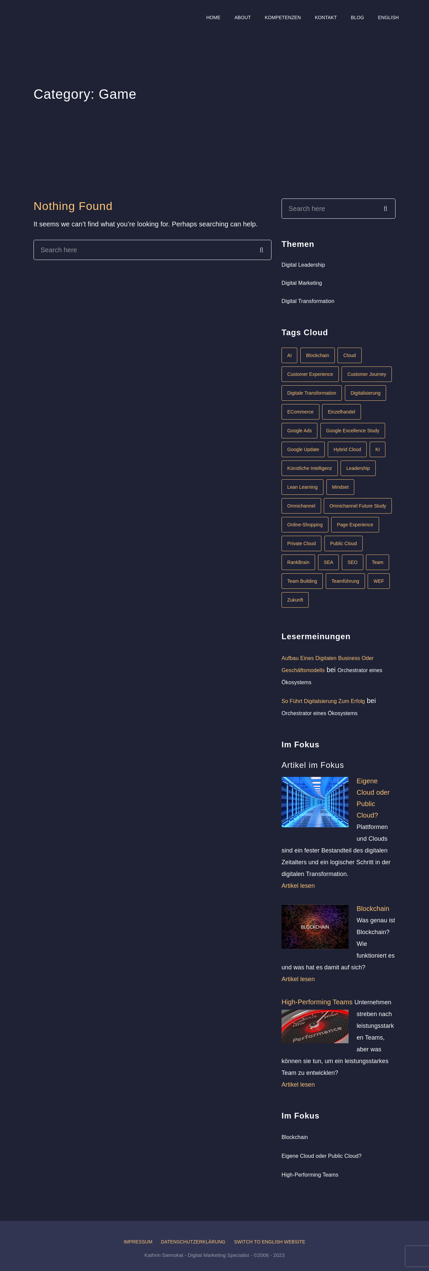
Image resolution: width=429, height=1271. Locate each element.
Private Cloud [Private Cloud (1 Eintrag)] (301, 543)
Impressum (138, 1241)
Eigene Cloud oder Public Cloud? (322, 1156)
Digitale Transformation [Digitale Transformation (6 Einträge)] (311, 393)
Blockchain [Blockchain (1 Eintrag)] (317, 355)
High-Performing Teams (317, 1002)
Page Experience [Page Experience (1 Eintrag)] (355, 524)
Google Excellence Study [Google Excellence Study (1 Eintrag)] (352, 430)
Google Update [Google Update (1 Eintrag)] (303, 449)
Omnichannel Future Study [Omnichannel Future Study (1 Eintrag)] (357, 506)
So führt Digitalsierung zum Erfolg (323, 701)
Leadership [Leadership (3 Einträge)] (358, 468)
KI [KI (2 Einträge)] (377, 449)
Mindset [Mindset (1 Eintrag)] (340, 487)
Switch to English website (269, 1241)
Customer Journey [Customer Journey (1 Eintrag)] (366, 374)
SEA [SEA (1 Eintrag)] (328, 562)
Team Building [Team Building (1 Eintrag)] (302, 581)
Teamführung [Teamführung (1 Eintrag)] (345, 581)
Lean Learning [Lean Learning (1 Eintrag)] (302, 487)
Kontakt (326, 17)
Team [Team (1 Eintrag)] (377, 562)
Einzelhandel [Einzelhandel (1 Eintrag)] (341, 411)
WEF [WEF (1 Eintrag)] (378, 581)
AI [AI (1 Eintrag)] (289, 355)
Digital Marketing (302, 283)
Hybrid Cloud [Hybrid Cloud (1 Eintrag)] (347, 449)
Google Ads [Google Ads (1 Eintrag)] (299, 430)
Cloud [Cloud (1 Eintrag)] (349, 355)
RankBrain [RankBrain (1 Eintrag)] (298, 562)
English (388, 17)
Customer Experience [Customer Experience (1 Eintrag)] (310, 374)
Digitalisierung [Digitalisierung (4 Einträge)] (365, 393)
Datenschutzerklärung (193, 1241)
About (243, 17)
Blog (357, 17)
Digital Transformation (308, 301)
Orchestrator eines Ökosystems (320, 713)
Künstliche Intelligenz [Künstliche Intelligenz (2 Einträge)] (309, 468)
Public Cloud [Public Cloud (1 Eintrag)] (343, 543)
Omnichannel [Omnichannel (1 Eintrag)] (301, 506)
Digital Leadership (303, 265)
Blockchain (373, 908)
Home (213, 17)
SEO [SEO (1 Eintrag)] (353, 562)
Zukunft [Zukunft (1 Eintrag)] (295, 600)
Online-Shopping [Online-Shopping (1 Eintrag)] (305, 524)
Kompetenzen (283, 17)
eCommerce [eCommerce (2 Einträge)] (300, 411)
